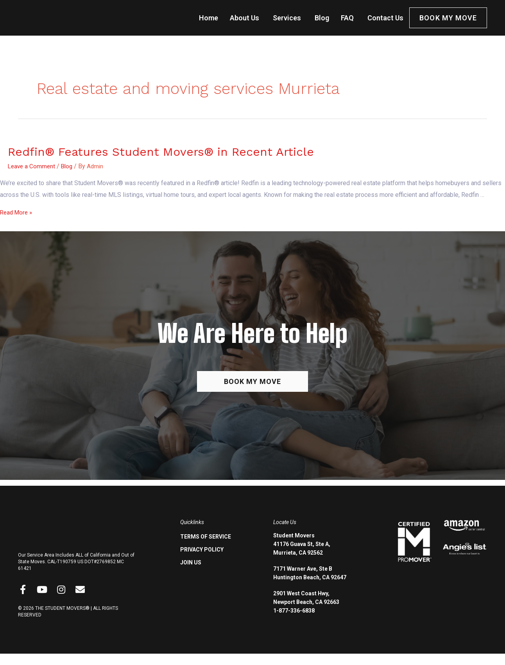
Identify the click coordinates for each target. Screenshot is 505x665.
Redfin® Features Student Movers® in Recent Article (161, 152)
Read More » (17, 212)
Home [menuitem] (208, 18)
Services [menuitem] (287, 18)
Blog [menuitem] (322, 18)
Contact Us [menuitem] (385, 18)
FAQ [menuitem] (347, 18)
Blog (69, 166)
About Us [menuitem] (244, 18)
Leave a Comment (32, 166)
